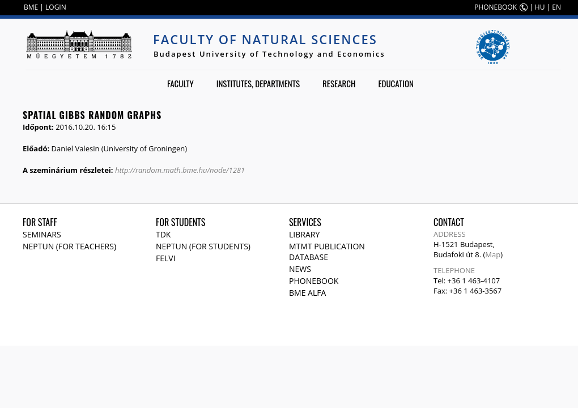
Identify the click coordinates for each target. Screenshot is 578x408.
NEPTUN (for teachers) (69, 246)
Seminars (42, 234)
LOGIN (55, 7)
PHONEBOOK (495, 7)
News (300, 269)
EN (556, 7)
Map (492, 254)
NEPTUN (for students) (203, 246)
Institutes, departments (258, 83)
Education (396, 83)
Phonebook (313, 280)
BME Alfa (307, 292)
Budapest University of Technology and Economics (269, 54)
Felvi (166, 258)
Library (304, 234)
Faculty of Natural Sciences (265, 39)
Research (338, 83)
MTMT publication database (327, 251)
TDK (163, 234)
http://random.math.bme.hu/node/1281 (180, 170)
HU (540, 7)
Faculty (180, 83)
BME (31, 7)
